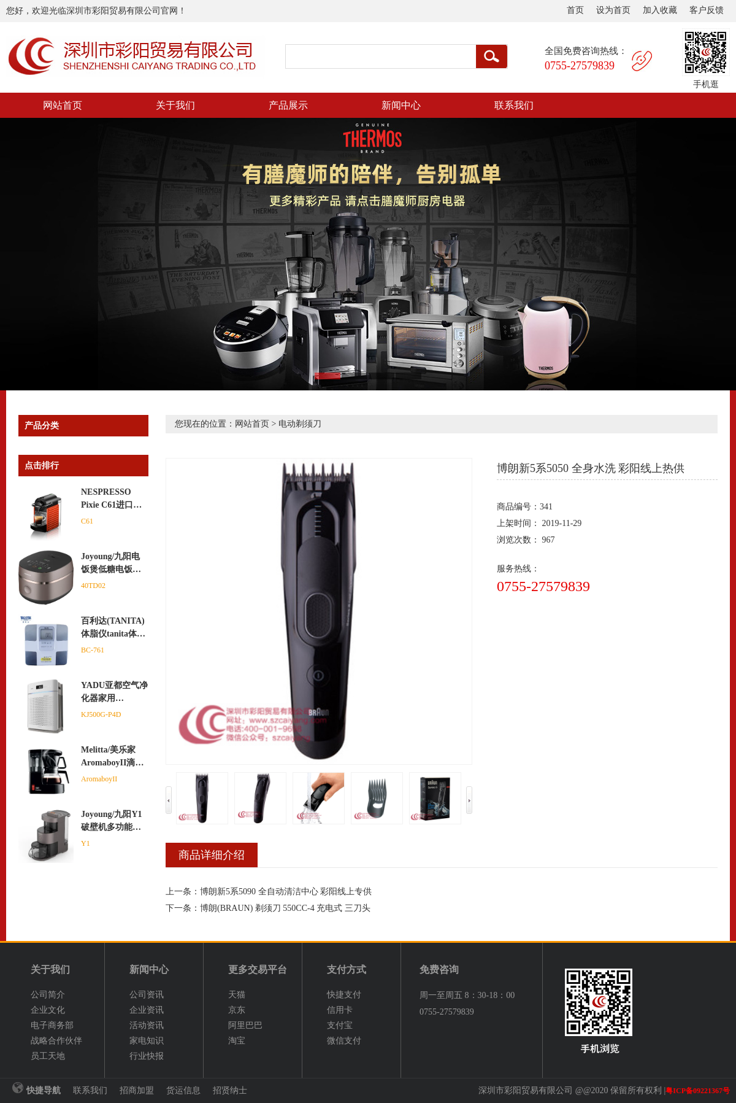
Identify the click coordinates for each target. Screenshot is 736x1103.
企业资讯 (146, 1010)
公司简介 (48, 994)
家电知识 (146, 1040)
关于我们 (175, 105)
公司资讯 (146, 994)
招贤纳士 (230, 1090)
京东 (236, 1010)
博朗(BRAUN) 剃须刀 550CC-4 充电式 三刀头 (285, 908)
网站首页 (62, 105)
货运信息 (183, 1090)
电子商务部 (52, 1025)
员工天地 (48, 1056)
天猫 (236, 994)
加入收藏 (660, 10)
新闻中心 (401, 105)
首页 (575, 10)
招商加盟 (137, 1090)
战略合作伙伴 (56, 1040)
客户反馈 (706, 10)
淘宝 (236, 1040)
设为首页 (613, 10)
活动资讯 (146, 1025)
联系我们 (514, 105)
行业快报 (146, 1056)
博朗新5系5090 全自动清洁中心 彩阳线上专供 (286, 891)
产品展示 (288, 105)
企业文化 (48, 1010)
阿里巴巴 (245, 1025)
